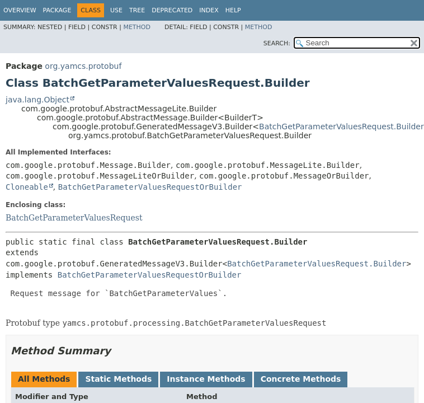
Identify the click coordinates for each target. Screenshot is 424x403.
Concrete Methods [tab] (301, 378)
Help (233, 10)
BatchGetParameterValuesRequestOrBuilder (150, 186)
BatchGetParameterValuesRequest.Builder (341, 126)
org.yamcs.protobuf (83, 66)
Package (57, 10)
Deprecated (172, 10)
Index (208, 10)
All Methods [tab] (44, 378)
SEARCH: (276, 43)
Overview (19, 10)
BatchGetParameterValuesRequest (74, 217)
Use (116, 10)
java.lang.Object (37, 99)
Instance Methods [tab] (206, 378)
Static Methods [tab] (118, 378)
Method (136, 27)
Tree (137, 10)
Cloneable (27, 186)
